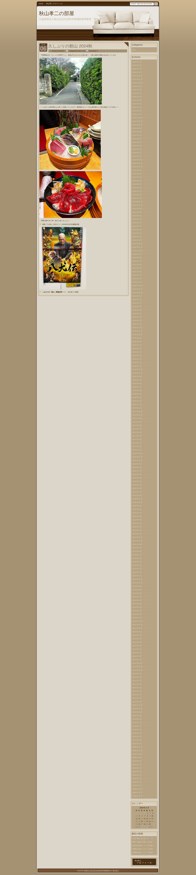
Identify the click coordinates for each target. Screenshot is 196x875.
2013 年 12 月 (137, 579)
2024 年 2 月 (137, 153)
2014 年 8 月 (137, 551)
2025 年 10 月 (137, 83)
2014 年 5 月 (137, 562)
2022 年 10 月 (137, 209)
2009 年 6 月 (137, 768)
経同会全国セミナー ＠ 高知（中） (142, 849)
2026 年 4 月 (137, 62)
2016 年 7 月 (137, 471)
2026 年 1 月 (137, 72)
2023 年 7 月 (137, 177)
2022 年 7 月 (137, 219)
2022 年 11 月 (137, 205)
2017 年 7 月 (137, 429)
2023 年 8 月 (137, 174)
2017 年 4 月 (137, 439)
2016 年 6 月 (137, 474)
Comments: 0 (93, 51)
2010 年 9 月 (137, 716)
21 (144, 821)
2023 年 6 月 (137, 181)
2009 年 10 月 (137, 754)
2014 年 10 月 (137, 544)
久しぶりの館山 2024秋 (70, 46)
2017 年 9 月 (137, 422)
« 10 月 (137, 827)
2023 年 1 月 (137, 198)
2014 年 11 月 (137, 541)
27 (142, 824)
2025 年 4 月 (137, 104)
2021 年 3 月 (137, 275)
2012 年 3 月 (137, 653)
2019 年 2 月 (137, 362)
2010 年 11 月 (137, 709)
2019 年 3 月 (137, 359)
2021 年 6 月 (137, 265)
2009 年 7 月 (137, 765)
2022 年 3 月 (137, 233)
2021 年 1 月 (137, 282)
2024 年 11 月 (137, 121)
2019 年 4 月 (137, 355)
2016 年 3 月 (137, 485)
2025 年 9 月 (137, 86)
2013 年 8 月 (137, 593)
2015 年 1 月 (137, 534)
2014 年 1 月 (137, 576)
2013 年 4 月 (137, 607)
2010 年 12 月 (137, 705)
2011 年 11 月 (137, 667)
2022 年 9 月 (137, 212)
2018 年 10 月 (137, 376)
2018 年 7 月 (137, 387)
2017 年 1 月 (137, 450)
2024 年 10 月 (137, 125)
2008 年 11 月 (137, 792)
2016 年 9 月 (137, 464)
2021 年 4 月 (137, 272)
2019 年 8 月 (137, 341)
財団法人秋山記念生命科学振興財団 (97, 871)
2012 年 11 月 (137, 625)
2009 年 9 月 (137, 758)
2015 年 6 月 (137, 516)
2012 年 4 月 (137, 649)
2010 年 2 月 (137, 740)
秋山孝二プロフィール (54, 3)
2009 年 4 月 (137, 775)
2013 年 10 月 (137, 586)
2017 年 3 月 (137, 443)
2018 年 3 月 (137, 401)
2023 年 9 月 (137, 170)
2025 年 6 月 (137, 97)
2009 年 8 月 (137, 761)
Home (41, 3)
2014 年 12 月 (137, 537)
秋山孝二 (116, 871)
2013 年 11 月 (137, 583)
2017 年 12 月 (137, 411)
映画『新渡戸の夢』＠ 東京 (142, 842)
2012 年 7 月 (137, 639)
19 (139, 821)
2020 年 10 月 (137, 293)
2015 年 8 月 (137, 509)
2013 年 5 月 (137, 604)
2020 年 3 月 (137, 317)
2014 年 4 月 (137, 565)
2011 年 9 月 (137, 674)
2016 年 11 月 (137, 457)
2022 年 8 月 (137, 216)
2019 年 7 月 (137, 345)
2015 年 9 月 (137, 506)
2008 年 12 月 (137, 789)
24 (152, 821)
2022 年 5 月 (137, 226)
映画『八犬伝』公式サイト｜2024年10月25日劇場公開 (60, 224)
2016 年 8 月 (137, 467)
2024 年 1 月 (137, 156)
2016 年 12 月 (137, 453)
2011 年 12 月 (137, 663)
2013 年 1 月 (137, 618)
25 (136, 824)
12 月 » (150, 827)
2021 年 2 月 (137, 279)
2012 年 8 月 (137, 635)
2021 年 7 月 (137, 261)
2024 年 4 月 (137, 146)
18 (136, 821)
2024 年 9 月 (137, 128)
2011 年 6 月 (137, 684)
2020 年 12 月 (137, 286)
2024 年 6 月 (137, 139)
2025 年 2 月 (137, 111)
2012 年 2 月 (137, 656)
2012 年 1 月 (137, 660)
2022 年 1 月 (137, 240)
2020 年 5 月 (137, 310)
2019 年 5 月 (137, 352)
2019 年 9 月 (137, 338)
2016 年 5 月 (137, 478)
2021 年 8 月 (137, 258)
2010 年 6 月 (137, 726)
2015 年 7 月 (137, 513)
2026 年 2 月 (137, 69)
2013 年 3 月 (137, 611)
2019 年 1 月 (137, 366)
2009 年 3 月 (137, 778)
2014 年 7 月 (137, 555)
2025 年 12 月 (137, 76)
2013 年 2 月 (137, 614)
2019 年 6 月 (137, 348)
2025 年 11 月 (137, 79)
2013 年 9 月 (137, 590)
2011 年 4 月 (137, 691)
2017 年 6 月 (137, 432)
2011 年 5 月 (137, 688)
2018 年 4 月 (137, 397)
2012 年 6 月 (137, 642)
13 (142, 819)
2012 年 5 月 (137, 646)
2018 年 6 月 (137, 390)
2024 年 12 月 (137, 118)
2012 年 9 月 (137, 632)
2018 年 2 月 (137, 404)
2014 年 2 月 (137, 572)
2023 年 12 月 (137, 160)
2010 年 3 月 (137, 737)
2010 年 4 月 (137, 733)
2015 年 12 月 (137, 495)
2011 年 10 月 (137, 670)
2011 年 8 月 (137, 677)
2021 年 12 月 (137, 244)
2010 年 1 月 (137, 744)
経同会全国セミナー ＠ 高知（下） (142, 846)
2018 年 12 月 (137, 369)
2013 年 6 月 (137, 600)
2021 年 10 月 (137, 251)
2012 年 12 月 (137, 621)
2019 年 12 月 (137, 327)
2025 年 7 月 (137, 93)
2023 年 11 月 (137, 163)
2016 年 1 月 (137, 492)
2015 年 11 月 (137, 499)
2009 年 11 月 (137, 751)
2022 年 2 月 (137, 237)
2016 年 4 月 (137, 481)
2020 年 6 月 (137, 307)
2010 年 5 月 (137, 730)
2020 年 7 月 (137, 303)
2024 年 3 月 (137, 149)
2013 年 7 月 (137, 597)
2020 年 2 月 (137, 321)
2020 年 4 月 (137, 314)
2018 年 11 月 (137, 373)
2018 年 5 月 (137, 394)
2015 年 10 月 (137, 502)
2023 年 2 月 (137, 195)
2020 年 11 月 (137, 289)
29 (147, 824)
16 (149, 819)
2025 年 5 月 (137, 100)
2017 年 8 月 (137, 425)
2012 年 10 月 (137, 628)
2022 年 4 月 (137, 230)
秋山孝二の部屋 (56, 13)
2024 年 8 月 (137, 132)
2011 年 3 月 (137, 695)
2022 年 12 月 (137, 202)
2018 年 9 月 (137, 380)
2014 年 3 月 (137, 569)
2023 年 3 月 (137, 191)
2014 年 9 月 (137, 548)
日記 (83, 51)
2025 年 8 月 (137, 90)
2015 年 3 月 (137, 527)
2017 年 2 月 (137, 446)
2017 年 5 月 (137, 436)
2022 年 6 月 (137, 223)
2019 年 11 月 (137, 331)
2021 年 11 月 (137, 247)
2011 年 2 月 (137, 698)
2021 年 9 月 (137, 254)
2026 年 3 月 (137, 65)
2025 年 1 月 (137, 114)
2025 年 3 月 (137, 107)
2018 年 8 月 (137, 383)
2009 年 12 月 (137, 747)
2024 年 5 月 (137, 142)
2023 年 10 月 (137, 167)
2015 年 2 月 (137, 530)
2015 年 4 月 (137, 523)
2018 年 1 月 (137, 408)
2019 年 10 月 (137, 334)
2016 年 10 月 (137, 460)
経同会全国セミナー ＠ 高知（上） (142, 853)
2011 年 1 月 (137, 702)
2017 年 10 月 (137, 418)
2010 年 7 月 (137, 723)
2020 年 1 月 (137, 324)
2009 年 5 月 (137, 771)
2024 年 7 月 (137, 135)
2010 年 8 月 (137, 719)
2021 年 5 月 (137, 268)
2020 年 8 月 (137, 300)
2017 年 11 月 (137, 415)
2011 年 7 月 (137, 681)
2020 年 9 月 (137, 296)
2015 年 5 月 (137, 520)
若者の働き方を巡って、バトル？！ (143, 839)
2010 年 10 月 (137, 712)
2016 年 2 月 (137, 488)
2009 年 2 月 (137, 782)
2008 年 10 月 (137, 796)
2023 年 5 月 (137, 184)
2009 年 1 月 (137, 785)
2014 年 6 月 (137, 558)
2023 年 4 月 (137, 188)
